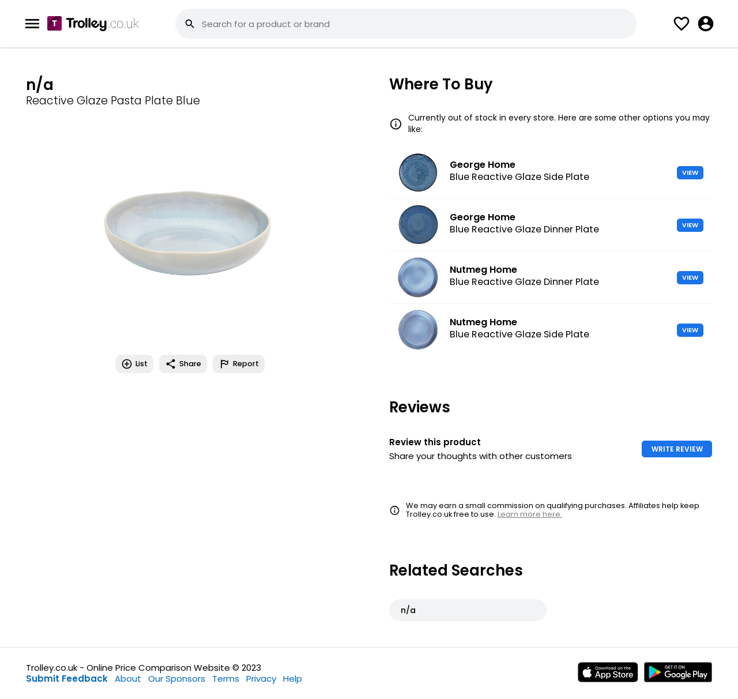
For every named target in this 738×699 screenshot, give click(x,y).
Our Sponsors (176, 678)
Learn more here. (530, 514)
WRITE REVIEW (677, 449)
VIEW (690, 172)
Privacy (261, 678)
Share (183, 364)
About (128, 678)
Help (292, 678)
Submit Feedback (67, 678)
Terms (225, 678)
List (134, 364)
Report (239, 364)
